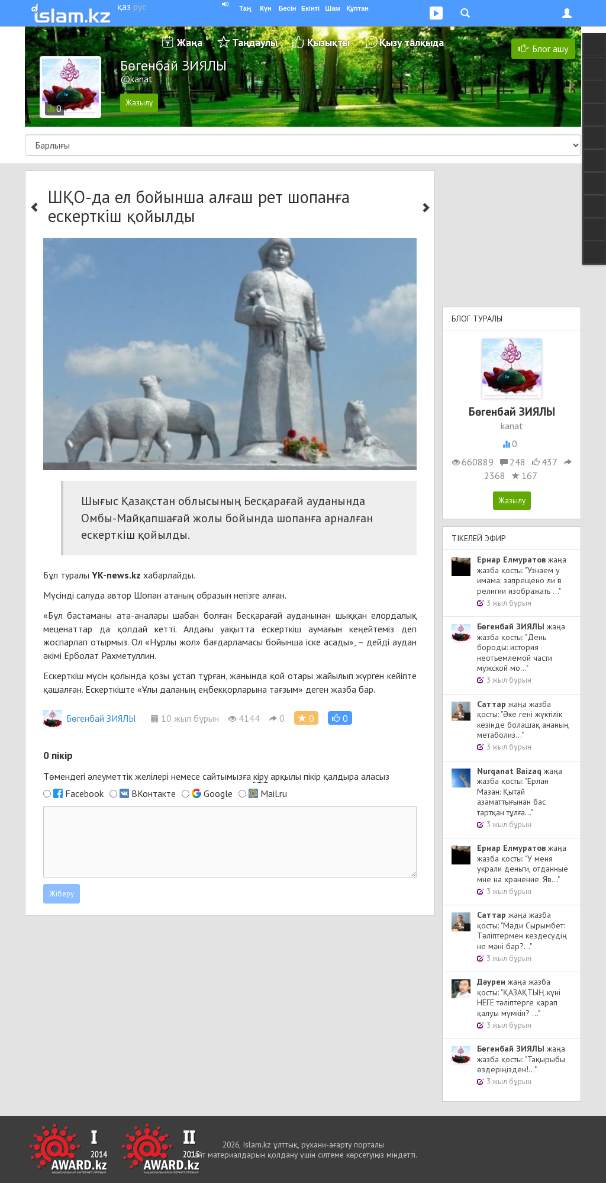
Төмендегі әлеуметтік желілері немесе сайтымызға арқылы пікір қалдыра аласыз (216, 776)
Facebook (84, 793)
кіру (260, 776)
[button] (340, 718)
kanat (512, 426)
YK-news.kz (116, 575)
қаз (124, 6)
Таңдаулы (255, 42)
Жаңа (189, 42)
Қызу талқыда (411, 42)
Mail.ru (273, 793)
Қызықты (328, 42)
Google (218, 793)
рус (139, 6)
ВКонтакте (153, 793)
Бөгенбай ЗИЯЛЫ (89, 718)
